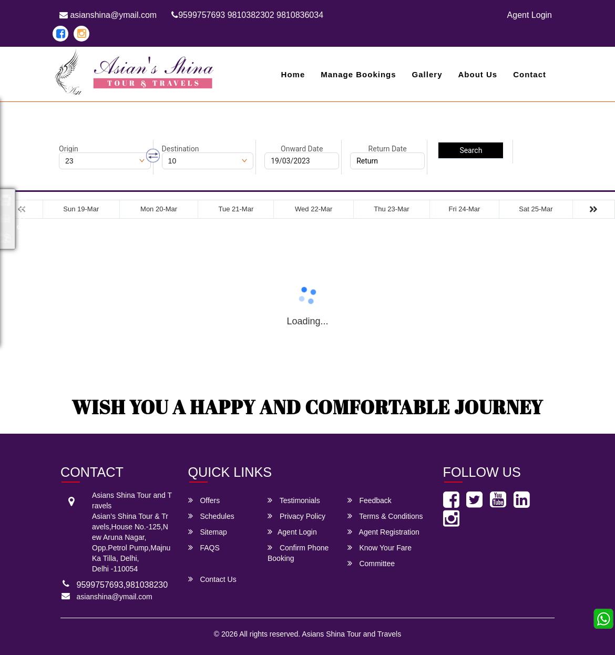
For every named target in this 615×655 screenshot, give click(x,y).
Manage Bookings (358, 74)
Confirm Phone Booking (298, 552)
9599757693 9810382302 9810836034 (247, 15)
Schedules (211, 515)
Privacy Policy (296, 515)
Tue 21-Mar (236, 209)
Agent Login (529, 15)
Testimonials (294, 500)
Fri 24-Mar (464, 209)
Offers (204, 500)
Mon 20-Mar (158, 209)
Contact (529, 74)
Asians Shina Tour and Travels (351, 634)
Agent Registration (383, 531)
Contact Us (212, 579)
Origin (68, 148)
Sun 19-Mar (81, 209)
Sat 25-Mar (535, 209)
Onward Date (302, 148)
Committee (371, 563)
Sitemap (207, 531)
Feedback (369, 500)
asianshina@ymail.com (108, 15)
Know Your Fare (379, 547)
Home (293, 74)
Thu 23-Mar (391, 209)
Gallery (427, 74)
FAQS (204, 547)
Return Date (387, 148)
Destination (180, 148)
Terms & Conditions (385, 515)
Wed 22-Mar (313, 209)
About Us (477, 74)
